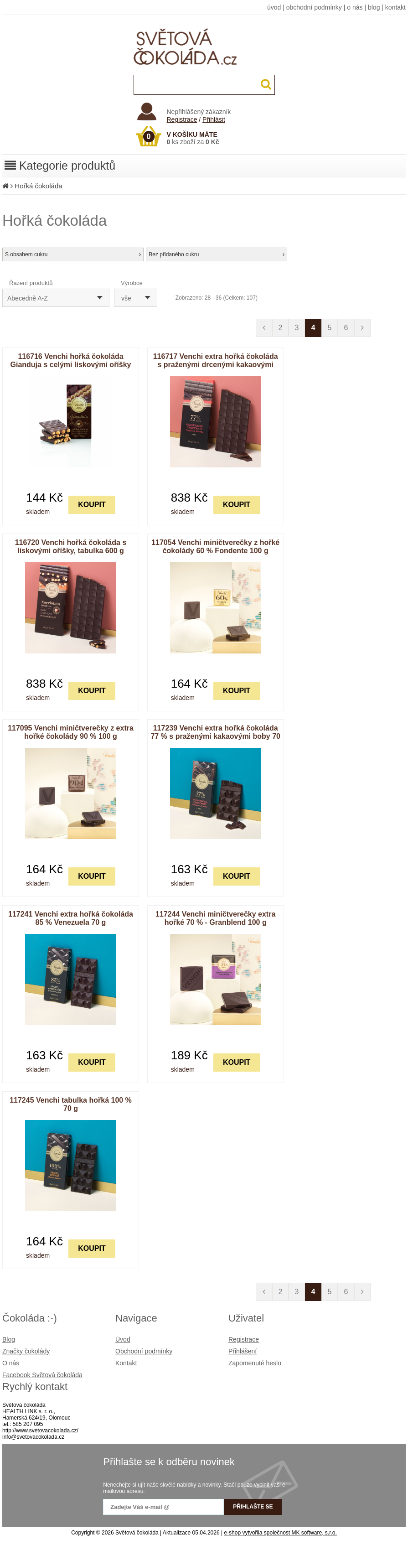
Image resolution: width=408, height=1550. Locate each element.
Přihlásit (213, 119)
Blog (8, 1339)
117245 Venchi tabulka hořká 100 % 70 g (71, 1104)
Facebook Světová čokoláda (42, 1375)
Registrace (182, 119)
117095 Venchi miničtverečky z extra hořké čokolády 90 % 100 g (71, 732)
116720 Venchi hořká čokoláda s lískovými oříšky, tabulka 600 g (71, 547)
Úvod (122, 1339)
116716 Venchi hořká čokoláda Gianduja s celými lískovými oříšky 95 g (70, 365)
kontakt (395, 7)
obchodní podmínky (314, 7)
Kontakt (126, 1363)
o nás (354, 7)
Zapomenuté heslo (254, 1363)
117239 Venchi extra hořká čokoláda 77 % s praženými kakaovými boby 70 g (215, 736)
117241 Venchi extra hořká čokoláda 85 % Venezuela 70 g (70, 918)
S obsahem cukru (73, 254)
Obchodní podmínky (143, 1351)
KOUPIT (91, 504)
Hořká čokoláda (38, 186)
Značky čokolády (26, 1351)
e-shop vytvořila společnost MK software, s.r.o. (280, 1532)
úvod (274, 7)
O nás (10, 1363)
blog (374, 7)
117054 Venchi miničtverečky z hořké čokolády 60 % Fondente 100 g (215, 547)
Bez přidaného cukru (216, 254)
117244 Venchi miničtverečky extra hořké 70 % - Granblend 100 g (215, 918)
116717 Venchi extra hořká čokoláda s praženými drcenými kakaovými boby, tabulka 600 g (215, 365)
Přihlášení (242, 1351)
